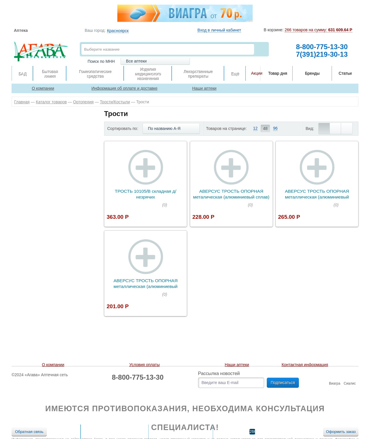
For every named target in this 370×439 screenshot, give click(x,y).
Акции (256, 73)
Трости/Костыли (115, 102)
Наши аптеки (237, 364)
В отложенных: (109, 431)
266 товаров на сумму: (318, 29)
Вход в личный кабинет (219, 30)
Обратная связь (29, 431)
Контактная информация (305, 364)
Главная (21, 102)
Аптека (21, 30)
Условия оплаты (144, 364)
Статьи (345, 73)
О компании (53, 364)
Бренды (312, 73)
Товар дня (277, 73)
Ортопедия (83, 102)
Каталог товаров (51, 102)
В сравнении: (175, 431)
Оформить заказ (341, 431)
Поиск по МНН (101, 61)
